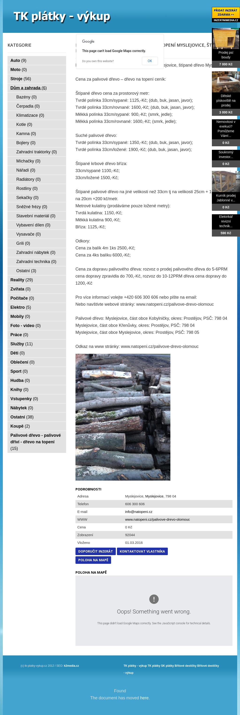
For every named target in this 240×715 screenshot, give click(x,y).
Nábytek (22, 408)
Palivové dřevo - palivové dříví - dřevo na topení (36, 442)
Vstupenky (24, 398)
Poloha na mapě (93, 560)
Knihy (20, 389)
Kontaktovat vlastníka (142, 551)
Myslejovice (154, 496)
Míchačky (28, 161)
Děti (18, 353)
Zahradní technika (36, 261)
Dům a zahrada (29, 88)
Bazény (26, 97)
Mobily (20, 316)
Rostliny (27, 188)
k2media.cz (71, 665)
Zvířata (21, 289)
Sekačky (27, 197)
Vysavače (28, 234)
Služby (22, 344)
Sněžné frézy (31, 206)
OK (150, 61)
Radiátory (28, 179)
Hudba (20, 380)
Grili (23, 243)
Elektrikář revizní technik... (226, 221)
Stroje (21, 78)
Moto (19, 69)
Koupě (20, 426)
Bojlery (26, 142)
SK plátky (167, 665)
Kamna (26, 133)
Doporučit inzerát (95, 551)
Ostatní (26, 270)
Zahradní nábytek (36, 252)
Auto (18, 60)
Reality (22, 280)
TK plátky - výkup (135, 665)
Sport (19, 371)
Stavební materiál (36, 216)
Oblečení (23, 362)
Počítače (22, 298)
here (144, 698)
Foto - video (26, 325)
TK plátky (154, 665)
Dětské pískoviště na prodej (226, 100)
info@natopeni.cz (138, 512)
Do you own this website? (98, 61)
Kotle (24, 124)
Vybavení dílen (33, 225)
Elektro (21, 307)
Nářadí (25, 170)
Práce (19, 334)
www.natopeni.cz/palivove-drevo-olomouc (157, 519)
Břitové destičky (185, 665)
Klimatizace (30, 115)
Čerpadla (28, 106)
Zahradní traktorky (36, 152)
